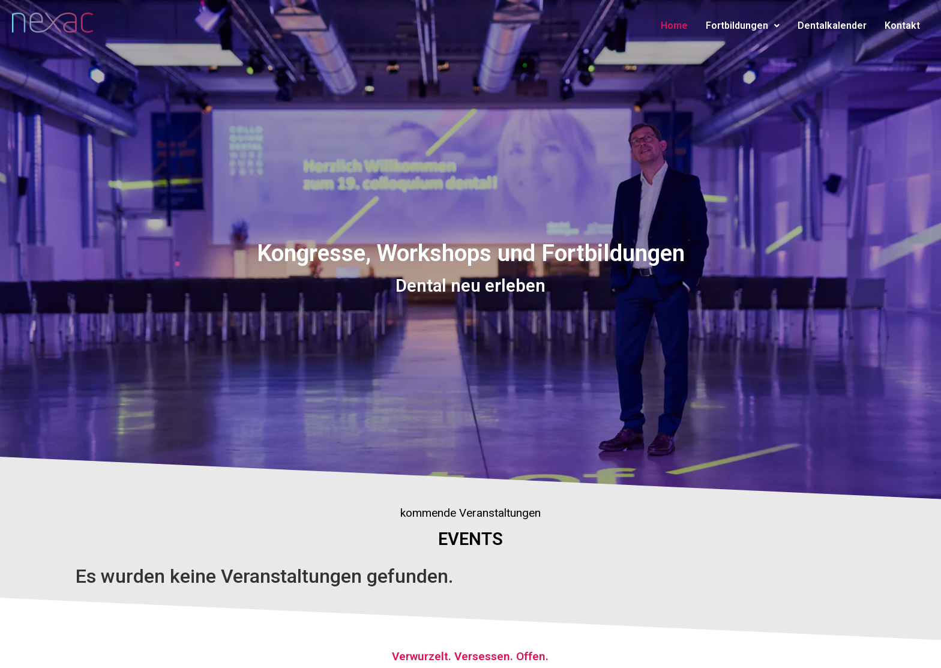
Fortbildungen (743, 25)
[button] (743, 26)
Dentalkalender (832, 25)
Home (674, 25)
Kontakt (902, 25)
